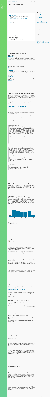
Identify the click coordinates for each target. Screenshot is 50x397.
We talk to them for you (13, 18)
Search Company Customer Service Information (3, 6)
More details (10, 61)
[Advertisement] (22, 28)
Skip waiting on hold (19, 18)
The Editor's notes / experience (41, 23)
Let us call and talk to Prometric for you (16, 100)
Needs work (32, 395)
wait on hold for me (22, 222)
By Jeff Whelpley (13, 240)
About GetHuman (3, 9)
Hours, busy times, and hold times (41, 21)
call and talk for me (16, 222)
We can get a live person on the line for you (17, 106)
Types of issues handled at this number (42, 22)
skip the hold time (18, 39)
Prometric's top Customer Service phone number (42, 14)
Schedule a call (25, 18)
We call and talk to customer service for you (42, 16)
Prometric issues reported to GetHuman (13, 323)
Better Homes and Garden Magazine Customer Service (43, 43)
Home (1, 4)
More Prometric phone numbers (41, 18)
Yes (29, 395)
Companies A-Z (2, 8)
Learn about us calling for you (12, 104)
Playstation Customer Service (40, 41)
